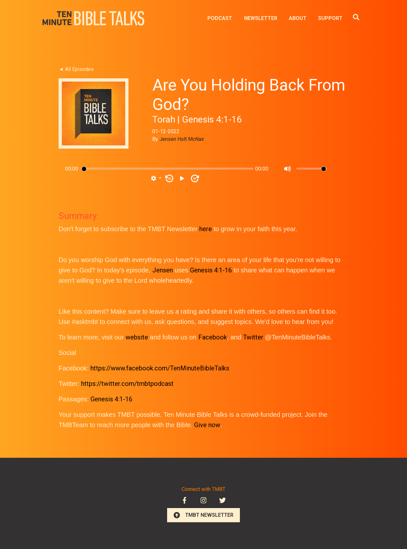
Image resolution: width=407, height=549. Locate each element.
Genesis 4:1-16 (211, 270)
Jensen (162, 270)
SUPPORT (330, 18)
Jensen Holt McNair (181, 139)
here (205, 229)
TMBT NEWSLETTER (203, 515)
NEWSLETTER (260, 18)
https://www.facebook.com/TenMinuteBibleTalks (159, 368)
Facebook (212, 337)
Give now (207, 425)
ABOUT (298, 18)
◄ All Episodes (76, 69)
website (137, 337)
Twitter (253, 337)
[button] (156, 178)
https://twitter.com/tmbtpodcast (127, 383)
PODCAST (219, 18)
